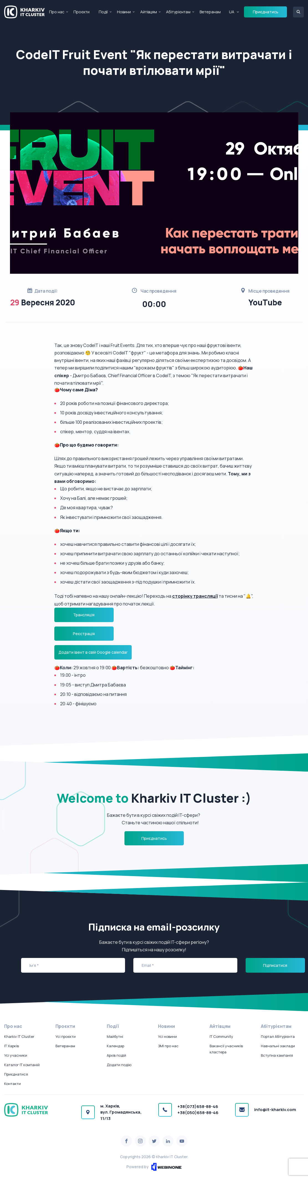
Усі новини (167, 1036)
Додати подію (119, 1064)
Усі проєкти (65, 1036)
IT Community (221, 1036)
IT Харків (11, 1045)
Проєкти (81, 11)
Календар (115, 1045)
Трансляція (84, 614)
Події (103, 11)
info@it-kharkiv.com (275, 1109)
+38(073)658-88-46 (197, 1106)
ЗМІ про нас (168, 1045)
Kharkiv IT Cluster (19, 1036)
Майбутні (115, 1036)
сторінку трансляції (195, 596)
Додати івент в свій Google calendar (93, 652)
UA (231, 11)
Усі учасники (15, 1055)
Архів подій (116, 1055)
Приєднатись (265, 11)
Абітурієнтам (178, 11)
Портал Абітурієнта (278, 1036)
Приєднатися (16, 1074)
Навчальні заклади (278, 1045)
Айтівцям (148, 11)
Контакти (12, 1083)
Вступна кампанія (277, 1055)
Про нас (56, 11)
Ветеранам (210, 11)
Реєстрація (84, 633)
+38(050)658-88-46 (197, 1112)
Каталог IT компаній (22, 1064)
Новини (124, 11)
